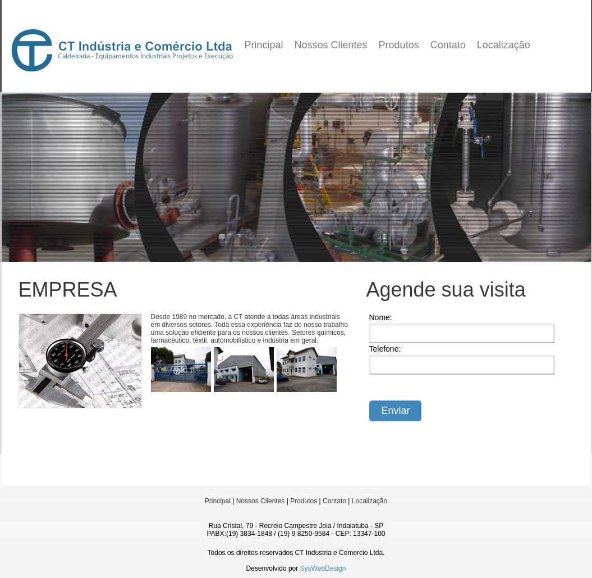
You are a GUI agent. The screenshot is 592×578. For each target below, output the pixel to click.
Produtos (399, 45)
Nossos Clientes (331, 45)
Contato (448, 45)
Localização (503, 45)
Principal (264, 45)
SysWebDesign (323, 568)
